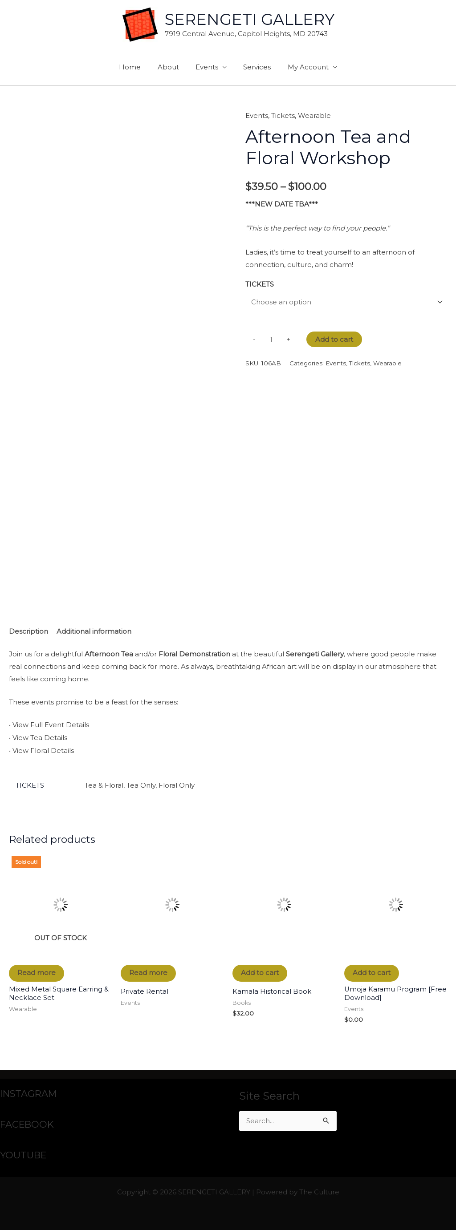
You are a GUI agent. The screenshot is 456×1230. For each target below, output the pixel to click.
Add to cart (334, 340)
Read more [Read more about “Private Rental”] (149, 972)
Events (256, 115)
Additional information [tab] (94, 631)
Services (254, 67)
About (171, 67)
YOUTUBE (23, 1154)
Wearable (314, 115)
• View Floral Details (41, 749)
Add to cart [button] (260, 972)
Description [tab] (28, 631)
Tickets (283, 115)
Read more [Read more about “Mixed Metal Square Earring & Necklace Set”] (37, 972)
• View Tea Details (38, 737)
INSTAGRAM (29, 1093)
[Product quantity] (271, 340)
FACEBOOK (27, 1123)
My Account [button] (301, 67)
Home (136, 67)
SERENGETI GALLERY (249, 19)
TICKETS (259, 283)
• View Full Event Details (49, 725)
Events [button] (206, 67)
